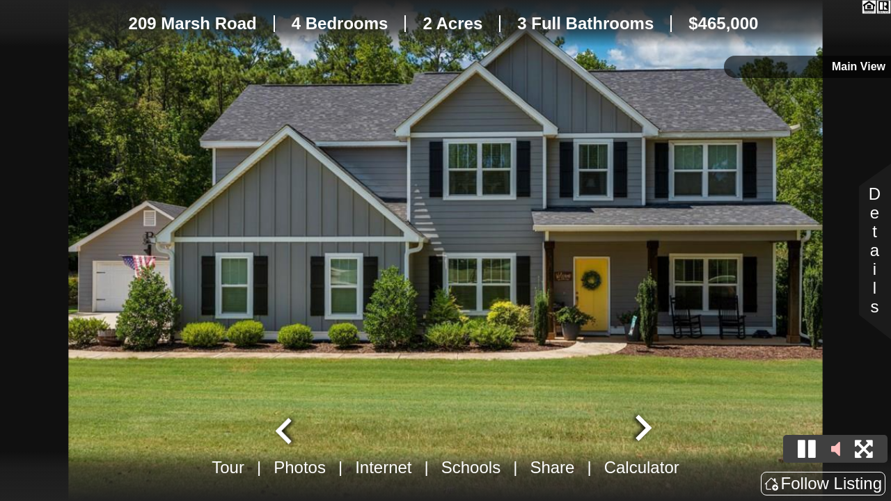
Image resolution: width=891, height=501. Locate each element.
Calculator (641, 467)
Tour (228, 467)
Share (552, 467)
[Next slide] (642, 429)
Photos (300, 467)
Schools (470, 467)
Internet (383, 467)
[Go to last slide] (285, 429)
